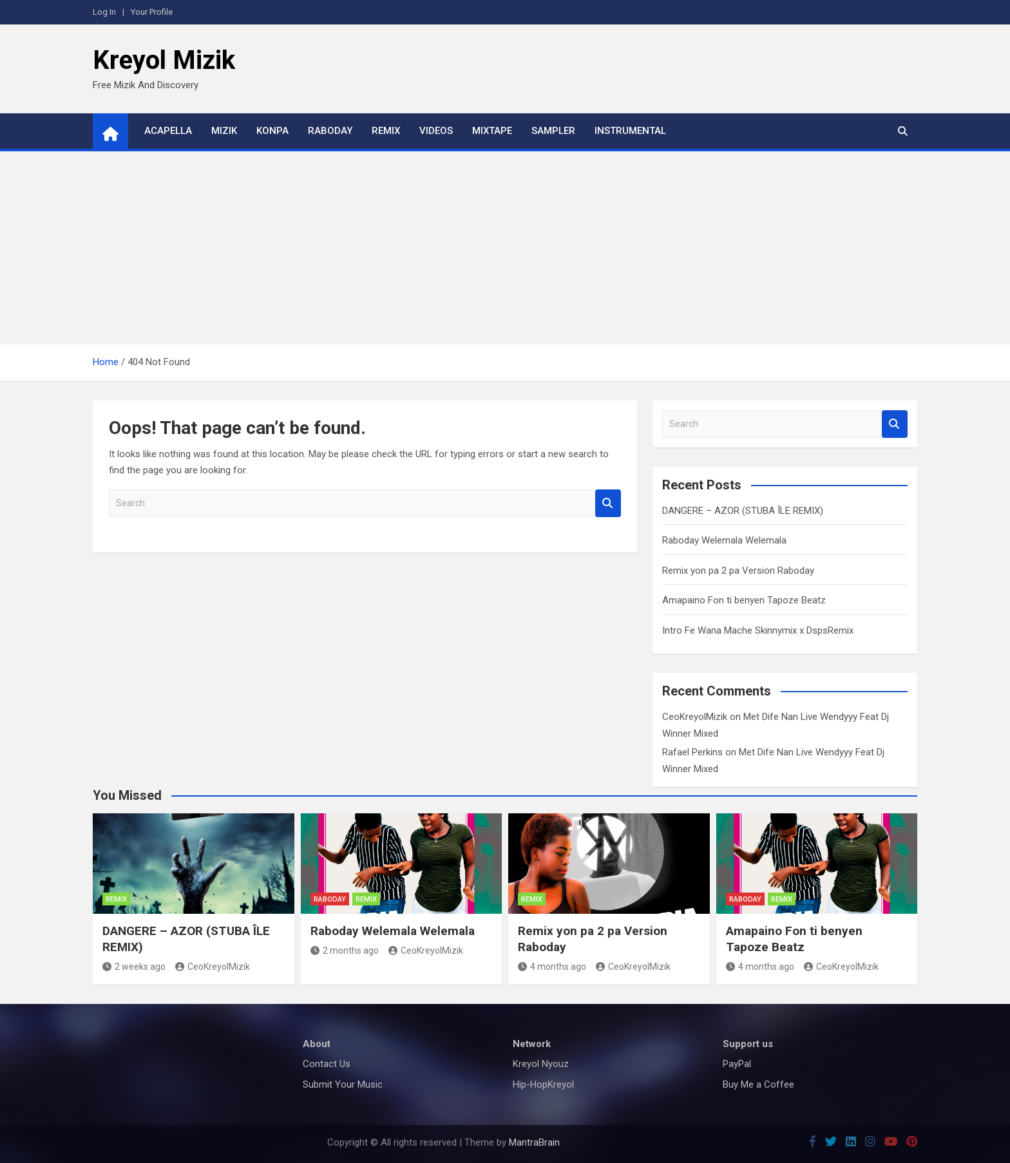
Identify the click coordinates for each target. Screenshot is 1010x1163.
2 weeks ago (134, 966)
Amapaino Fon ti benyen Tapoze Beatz (744, 600)
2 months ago (344, 950)
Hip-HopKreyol (543, 1084)
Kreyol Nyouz (541, 1064)
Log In (104, 12)
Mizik (224, 131)
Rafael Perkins (692, 752)
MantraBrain (534, 1142)
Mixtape (492, 131)
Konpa (272, 131)
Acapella (168, 131)
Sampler (553, 131)
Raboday (330, 131)
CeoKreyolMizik (694, 717)
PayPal (737, 1064)
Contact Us (326, 1064)
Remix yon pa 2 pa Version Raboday (738, 570)
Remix (386, 131)
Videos (436, 131)
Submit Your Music (343, 1084)
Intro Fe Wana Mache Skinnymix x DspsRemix (757, 630)
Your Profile (152, 12)
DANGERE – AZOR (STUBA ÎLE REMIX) (742, 510)
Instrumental (630, 131)
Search (608, 503)
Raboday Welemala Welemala (724, 540)
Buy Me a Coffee (758, 1084)
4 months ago (552, 966)
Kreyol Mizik (164, 60)
